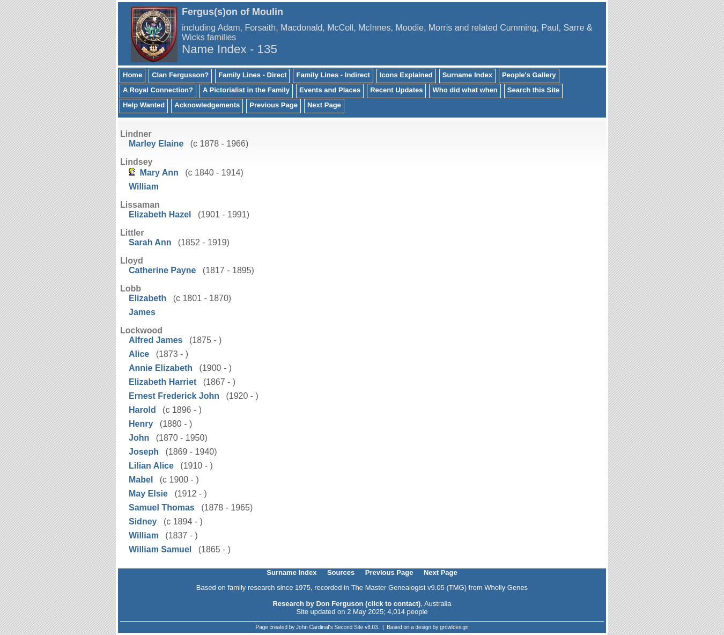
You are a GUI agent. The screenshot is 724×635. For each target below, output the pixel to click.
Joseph (144, 451)
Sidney (143, 521)
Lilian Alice (151, 465)
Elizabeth (147, 298)
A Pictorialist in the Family (246, 90)
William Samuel (160, 549)
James (142, 312)
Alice (139, 354)
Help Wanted (144, 105)
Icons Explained (406, 75)
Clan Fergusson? (180, 75)
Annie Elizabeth (161, 368)
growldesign (454, 627)
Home (132, 75)
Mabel (141, 479)
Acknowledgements (207, 105)
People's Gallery (529, 75)
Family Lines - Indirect (333, 75)
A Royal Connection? (158, 90)
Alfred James (156, 340)
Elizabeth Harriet (162, 381)
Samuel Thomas (162, 507)
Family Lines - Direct (252, 75)
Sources (340, 572)
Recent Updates (396, 90)
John (139, 437)
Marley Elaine (156, 143)
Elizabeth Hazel (160, 214)
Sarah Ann (150, 242)
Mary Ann (158, 172)
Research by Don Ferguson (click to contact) (346, 604)
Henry (141, 423)
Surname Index (467, 75)
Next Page (324, 105)
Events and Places (329, 90)
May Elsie (148, 493)
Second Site (349, 627)
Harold (142, 409)
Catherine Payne (162, 270)
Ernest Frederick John (174, 395)
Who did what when (464, 90)
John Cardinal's (314, 627)
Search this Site (533, 90)
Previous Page (273, 105)
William (144, 186)
